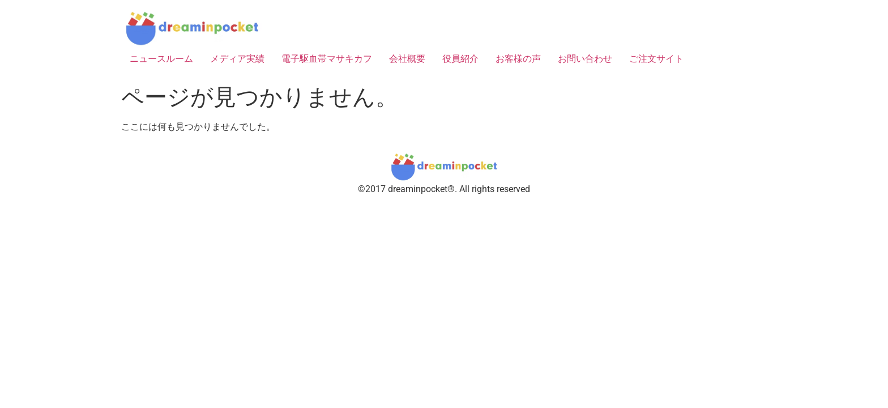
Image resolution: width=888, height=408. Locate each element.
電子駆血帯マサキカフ (326, 58)
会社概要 (407, 58)
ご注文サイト (656, 58)
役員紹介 (460, 58)
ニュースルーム (161, 58)
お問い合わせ (585, 58)
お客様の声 (518, 58)
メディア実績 (237, 58)
